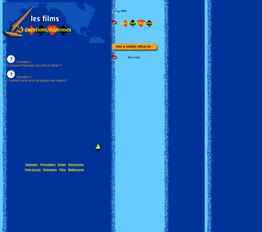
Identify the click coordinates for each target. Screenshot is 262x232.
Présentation (48, 164)
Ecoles (62, 164)
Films (62, 169)
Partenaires (50, 169)
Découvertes (76, 164)
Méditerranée (76, 169)
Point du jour (33, 169)
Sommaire (31, 164)
